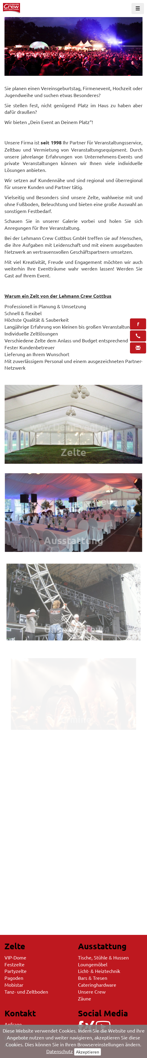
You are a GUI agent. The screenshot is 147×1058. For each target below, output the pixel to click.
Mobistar (13, 985)
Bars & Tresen (92, 978)
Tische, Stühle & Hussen (103, 957)
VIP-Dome (15, 957)
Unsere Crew (91, 991)
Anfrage (13, 1024)
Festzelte (14, 964)
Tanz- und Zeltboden (26, 991)
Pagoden (13, 978)
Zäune (84, 998)
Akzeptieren (87, 1051)
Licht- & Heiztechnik (99, 971)
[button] (138, 324)
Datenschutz (59, 1051)
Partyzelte (15, 971)
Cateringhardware (97, 985)
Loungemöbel (92, 964)
